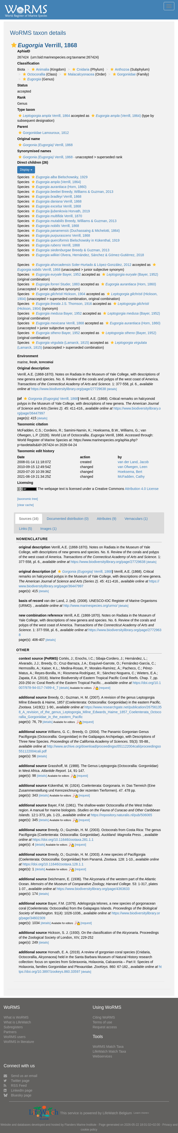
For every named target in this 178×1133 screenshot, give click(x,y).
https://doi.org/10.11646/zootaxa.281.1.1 (63, 840)
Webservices (102, 1056)
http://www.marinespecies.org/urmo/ (90, 606)
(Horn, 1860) (58, 187)
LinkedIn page (18, 1090)
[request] (104, 688)
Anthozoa (119, 69)
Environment (27, 356)
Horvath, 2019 (60, 211)
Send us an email (20, 1076)
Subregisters (13, 1027)
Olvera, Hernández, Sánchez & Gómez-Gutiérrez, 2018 (87, 255)
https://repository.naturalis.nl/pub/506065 (121, 815)
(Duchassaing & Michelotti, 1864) (75, 231)
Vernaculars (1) (136, 519)
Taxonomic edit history (35, 451)
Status (22, 85)
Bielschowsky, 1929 (59, 177)
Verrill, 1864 (43, 116)
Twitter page (16, 1081)
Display (26, 169)
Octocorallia (33, 74)
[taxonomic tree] (27, 499)
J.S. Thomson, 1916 (61, 304)
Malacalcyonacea (78, 74)
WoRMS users (15, 1037)
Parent (22, 127)
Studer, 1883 (55, 284)
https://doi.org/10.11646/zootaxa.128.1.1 (53, 864)
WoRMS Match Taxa (108, 1047)
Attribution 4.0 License (142, 489)
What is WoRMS (16, 1017)
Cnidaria (80, 69)
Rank (21, 97)
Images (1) (48, 529)
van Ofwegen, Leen (132, 467)
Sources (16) (28, 519)
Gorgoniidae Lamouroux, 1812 (43, 133)
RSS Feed (15, 1085)
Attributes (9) (106, 519)
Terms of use (102, 1022)
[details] (112, 389)
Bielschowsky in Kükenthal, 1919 (75, 240)
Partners (10, 1032)
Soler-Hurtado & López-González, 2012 (80, 265)
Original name (28, 139)
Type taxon (26, 110)
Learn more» (141, 1112)
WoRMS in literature (19, 1042)
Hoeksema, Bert (130, 472)
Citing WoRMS (104, 1017)
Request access (105, 1027)
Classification (28, 63)
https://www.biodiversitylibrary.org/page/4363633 (93, 889)
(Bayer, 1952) (129, 274)
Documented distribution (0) (68, 519)
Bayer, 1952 (55, 274)
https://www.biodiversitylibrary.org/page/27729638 (68, 389)
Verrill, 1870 (56, 216)
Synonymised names (34, 151)
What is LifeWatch (17, 1022)
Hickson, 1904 (57, 294)
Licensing (25, 483)
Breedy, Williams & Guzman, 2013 (71, 192)
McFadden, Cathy (131, 476)
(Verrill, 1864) (115, 116)
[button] (14, 45)
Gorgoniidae (124, 74)
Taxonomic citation (32, 424)
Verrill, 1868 (45, 145)
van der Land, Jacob (133, 462)
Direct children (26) (32, 162)
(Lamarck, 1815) (59, 343)
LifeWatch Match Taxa (109, 1051)
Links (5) (25, 529)
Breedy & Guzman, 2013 (69, 250)
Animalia (39, 69)
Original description (33, 368)
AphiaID (23, 51)
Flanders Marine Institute (81, 1124)
